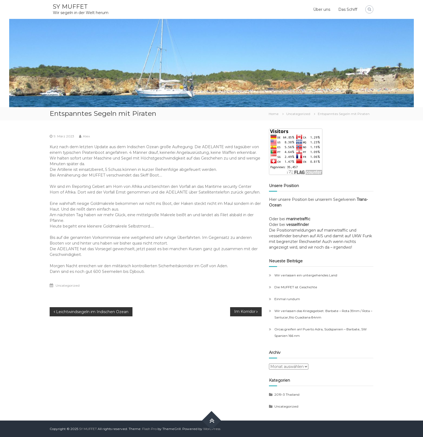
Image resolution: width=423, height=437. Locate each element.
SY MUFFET (70, 6)
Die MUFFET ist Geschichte (295, 287)
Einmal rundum (287, 299)
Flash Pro (149, 429)
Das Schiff (347, 9)
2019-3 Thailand (286, 394)
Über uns (321, 9)
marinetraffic (299, 218)
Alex (86, 136)
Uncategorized (298, 114)
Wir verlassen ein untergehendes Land (305, 275)
